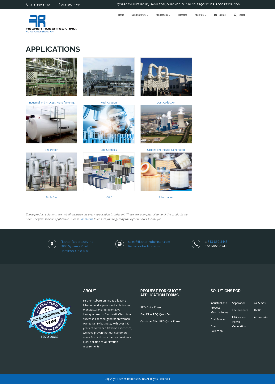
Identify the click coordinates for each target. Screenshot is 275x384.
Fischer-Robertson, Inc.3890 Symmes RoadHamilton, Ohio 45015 (77, 246)
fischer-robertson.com (144, 246)
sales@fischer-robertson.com (214, 4)
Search (239, 15)
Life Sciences (109, 150)
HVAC (109, 198)
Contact (220, 15)
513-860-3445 (38, 4)
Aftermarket (166, 198)
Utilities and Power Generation (166, 150)
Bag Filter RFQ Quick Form (156, 314)
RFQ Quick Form (150, 307)
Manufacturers (139, 15)
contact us (86, 219)
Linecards (182, 15)
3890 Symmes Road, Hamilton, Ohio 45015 (150, 4)
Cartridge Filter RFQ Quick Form (160, 321)
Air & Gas (51, 198)
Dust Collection (166, 102)
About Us (199, 15)
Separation (51, 150)
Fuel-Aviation (109, 102)
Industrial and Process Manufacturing (51, 102)
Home (121, 15)
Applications (162, 15)
